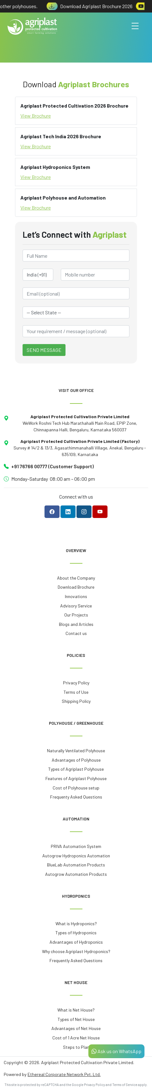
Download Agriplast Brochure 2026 (92, 6)
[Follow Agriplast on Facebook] (52, 511)
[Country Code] (38, 275)
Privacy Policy (94, 1085)
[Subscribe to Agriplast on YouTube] (99, 511)
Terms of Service (124, 1085)
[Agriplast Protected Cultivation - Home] (33, 26)
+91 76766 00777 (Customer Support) (52, 466)
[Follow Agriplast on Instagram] (84, 511)
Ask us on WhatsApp (116, 1051)
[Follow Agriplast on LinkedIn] (68, 511)
